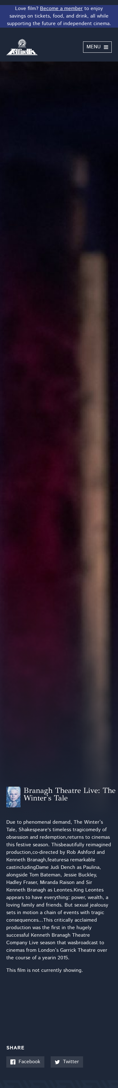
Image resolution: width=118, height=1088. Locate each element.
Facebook (25, 1061)
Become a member (61, 8)
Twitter (67, 1061)
